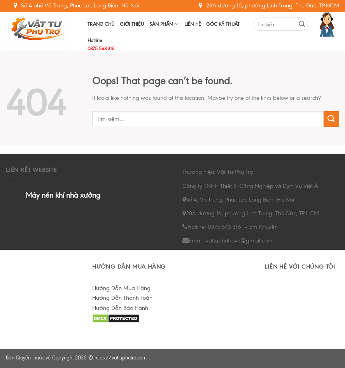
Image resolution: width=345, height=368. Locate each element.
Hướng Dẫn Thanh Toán (122, 297)
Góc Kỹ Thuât (223, 24)
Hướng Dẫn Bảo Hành (120, 307)
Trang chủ (101, 24)
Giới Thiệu (132, 24)
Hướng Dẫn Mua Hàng (121, 288)
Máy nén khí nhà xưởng (63, 195)
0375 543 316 (101, 48)
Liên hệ (192, 24)
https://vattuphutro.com (121, 357)
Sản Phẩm (164, 24)
